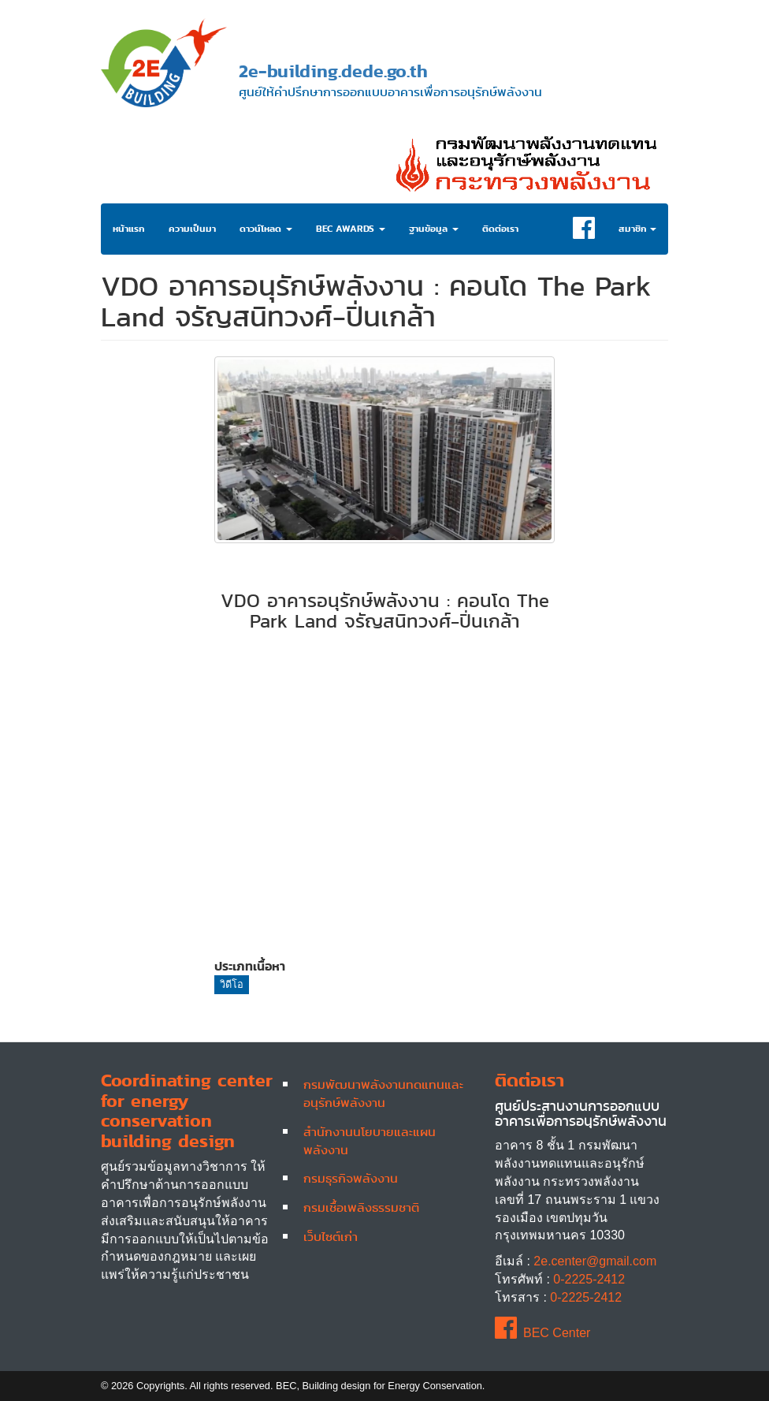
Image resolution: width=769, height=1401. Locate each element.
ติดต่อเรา (500, 229)
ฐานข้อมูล (434, 229)
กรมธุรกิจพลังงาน (350, 1177)
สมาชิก (637, 229)
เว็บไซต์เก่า (330, 1236)
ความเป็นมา (192, 229)
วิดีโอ (231, 984)
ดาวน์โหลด (266, 229)
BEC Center (542, 1333)
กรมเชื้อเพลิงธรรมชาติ (361, 1207)
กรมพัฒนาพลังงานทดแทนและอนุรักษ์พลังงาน (383, 1093)
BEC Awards (350, 229)
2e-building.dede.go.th (333, 70)
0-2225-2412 (589, 1279)
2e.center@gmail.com (594, 1261)
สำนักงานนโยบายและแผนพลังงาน (369, 1140)
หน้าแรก (129, 229)
